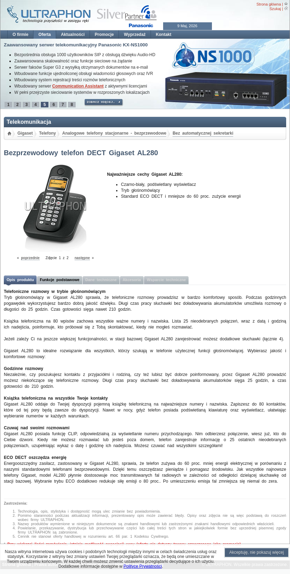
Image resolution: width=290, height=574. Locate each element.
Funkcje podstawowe (59, 280)
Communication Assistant (78, 86)
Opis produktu (20, 280)
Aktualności (73, 34)
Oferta (44, 34)
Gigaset (25, 133)
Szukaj (275, 9)
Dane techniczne (101, 280)
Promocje (104, 34)
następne (82, 258)
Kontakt (163, 34)
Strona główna (269, 4)
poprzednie (30, 258)
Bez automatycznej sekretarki (203, 133)
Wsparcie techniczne (166, 280)
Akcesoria (132, 280)
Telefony (47, 133)
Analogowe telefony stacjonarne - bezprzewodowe (114, 133)
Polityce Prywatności (142, 566)
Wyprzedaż (134, 34)
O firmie (20, 34)
